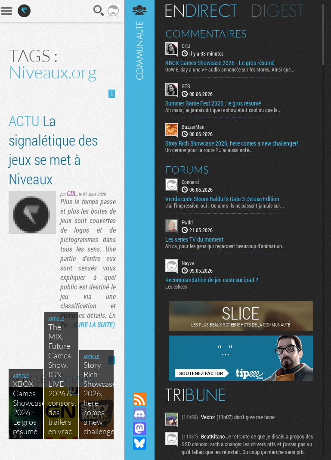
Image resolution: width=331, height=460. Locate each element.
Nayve (188, 262)
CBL (72, 193)
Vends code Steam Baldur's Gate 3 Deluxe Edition (222, 199)
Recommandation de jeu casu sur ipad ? (211, 280)
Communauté (139, 188)
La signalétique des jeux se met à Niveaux (53, 149)
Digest (277, 10)
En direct (201, 10)
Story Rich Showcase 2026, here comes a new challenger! (231, 143)
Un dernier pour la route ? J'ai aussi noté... (209, 149)
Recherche (99, 10)
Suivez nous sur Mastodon (139, 428)
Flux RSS (139, 399)
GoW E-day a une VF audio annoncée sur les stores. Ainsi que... (229, 69)
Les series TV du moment (194, 239)
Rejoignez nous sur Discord (139, 413)
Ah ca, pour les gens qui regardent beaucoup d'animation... (225, 245)
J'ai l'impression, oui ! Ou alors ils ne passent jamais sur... (224, 205)
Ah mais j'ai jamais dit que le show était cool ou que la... (223, 109)
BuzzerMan (193, 126)
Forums (187, 169)
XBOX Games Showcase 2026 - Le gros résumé (219, 62)
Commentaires (206, 33)
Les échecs (176, 286)
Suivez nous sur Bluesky (139, 443)
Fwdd (187, 222)
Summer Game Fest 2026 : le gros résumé (213, 103)
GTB (186, 45)
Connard (190, 181)
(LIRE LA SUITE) (94, 324)
